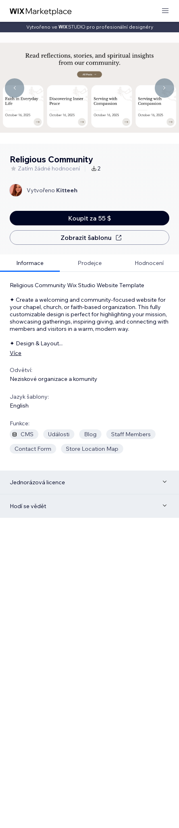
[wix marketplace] (41, 11)
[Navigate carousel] (14, 88)
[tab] (30, 263)
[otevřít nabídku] (165, 11)
